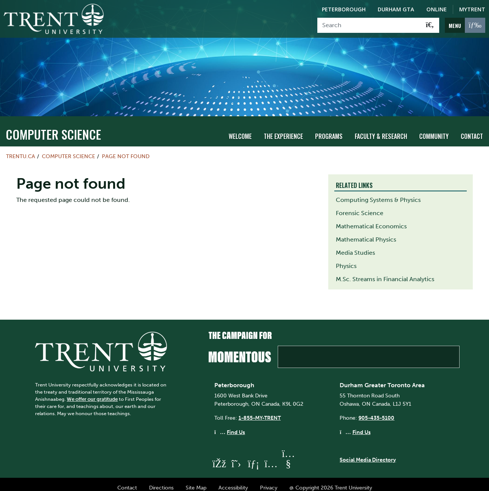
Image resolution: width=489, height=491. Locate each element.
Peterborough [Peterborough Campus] (344, 9)
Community (434, 129)
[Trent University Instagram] (270, 457)
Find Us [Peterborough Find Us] (236, 425)
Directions (161, 480)
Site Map (196, 480)
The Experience (283, 129)
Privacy (268, 480)
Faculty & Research (381, 129)
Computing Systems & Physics (378, 193)
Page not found (125, 149)
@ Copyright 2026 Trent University (330, 480)
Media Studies (355, 245)
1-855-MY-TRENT (259, 411)
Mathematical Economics (371, 219)
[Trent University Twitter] (236, 457)
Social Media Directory (368, 453)
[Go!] (430, 25)
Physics (346, 259)
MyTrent (472, 9)
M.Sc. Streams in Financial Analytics (385, 272)
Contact (472, 129)
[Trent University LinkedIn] (253, 457)
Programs (329, 129)
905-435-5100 (376, 411)
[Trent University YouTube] (288, 457)
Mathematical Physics (366, 232)
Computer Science (53, 127)
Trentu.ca (20, 149)
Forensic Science (359, 206)
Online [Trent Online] (436, 9)
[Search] (369, 25)
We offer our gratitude (92, 392)
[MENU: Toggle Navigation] (465, 25)
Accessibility (233, 480)
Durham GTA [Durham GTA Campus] (396, 9)
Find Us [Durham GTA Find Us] (361, 425)
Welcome (240, 129)
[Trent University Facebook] (218, 457)
